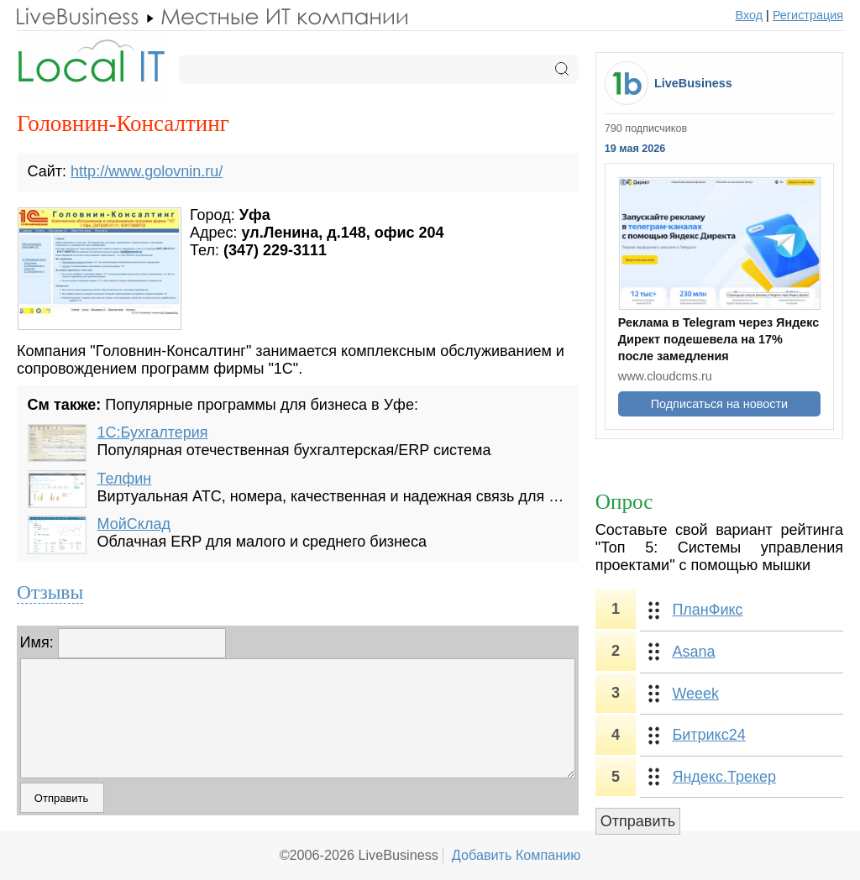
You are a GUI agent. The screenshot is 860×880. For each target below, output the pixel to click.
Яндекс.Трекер (724, 776)
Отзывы (50, 592)
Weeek (695, 693)
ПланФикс (707, 609)
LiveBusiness (693, 83)
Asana (693, 651)
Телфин (124, 478)
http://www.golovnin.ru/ (147, 171)
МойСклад (133, 524)
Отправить (637, 821)
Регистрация (808, 15)
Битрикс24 (708, 734)
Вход (749, 15)
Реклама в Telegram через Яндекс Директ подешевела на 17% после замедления (718, 339)
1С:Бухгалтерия (152, 432)
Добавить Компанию (516, 854)
